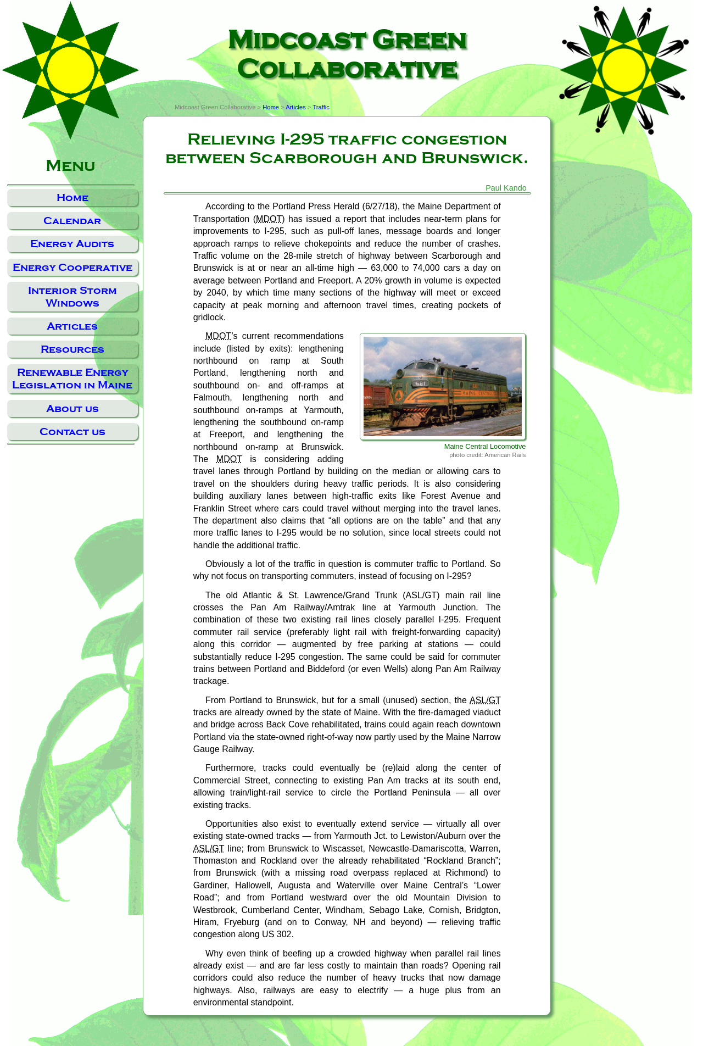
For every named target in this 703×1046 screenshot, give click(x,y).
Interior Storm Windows (72, 297)
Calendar (72, 220)
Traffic (321, 107)
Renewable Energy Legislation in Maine (72, 378)
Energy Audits (72, 243)
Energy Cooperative (72, 267)
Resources (72, 349)
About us (72, 408)
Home (72, 197)
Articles (72, 326)
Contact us (72, 431)
